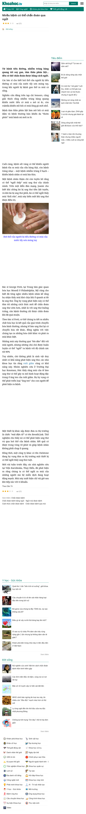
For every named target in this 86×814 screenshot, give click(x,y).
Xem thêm (45, 654)
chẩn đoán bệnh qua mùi (36, 503)
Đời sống (9, 29)
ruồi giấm (29, 363)
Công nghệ (22, 9)
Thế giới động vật (58, 9)
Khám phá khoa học (39, 9)
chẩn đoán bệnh (18, 498)
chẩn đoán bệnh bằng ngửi (13, 501)
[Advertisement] (25, 49)
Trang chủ (8, 9)
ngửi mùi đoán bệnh (34, 501)
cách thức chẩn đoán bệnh (13, 503)
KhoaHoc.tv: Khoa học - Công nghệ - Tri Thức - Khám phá (14, 3)
